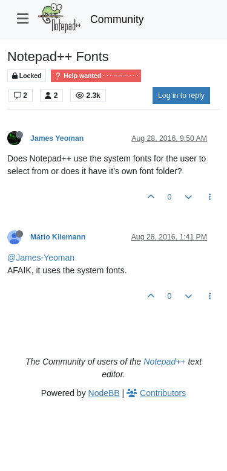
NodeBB (104, 393)
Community (117, 19)
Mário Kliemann (57, 237)
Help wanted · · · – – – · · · (96, 76)
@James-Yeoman (40, 257)
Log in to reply (181, 95)
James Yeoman (57, 138)
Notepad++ (164, 361)
